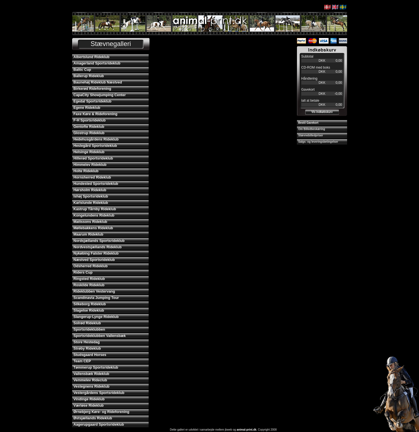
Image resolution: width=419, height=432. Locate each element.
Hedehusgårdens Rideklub (96, 139)
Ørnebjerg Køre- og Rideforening (101, 412)
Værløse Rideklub (89, 405)
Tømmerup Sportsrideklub (96, 367)
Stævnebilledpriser (310, 135)
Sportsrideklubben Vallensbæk (100, 336)
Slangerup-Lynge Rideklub (96, 317)
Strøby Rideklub (87, 348)
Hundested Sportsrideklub (96, 184)
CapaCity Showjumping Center (100, 95)
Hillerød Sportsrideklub (93, 158)
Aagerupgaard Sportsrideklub (99, 424)
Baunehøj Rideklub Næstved (98, 82)
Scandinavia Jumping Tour (96, 298)
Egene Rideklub (87, 108)
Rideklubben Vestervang (94, 291)
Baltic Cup (82, 70)
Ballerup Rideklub (89, 76)
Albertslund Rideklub (92, 57)
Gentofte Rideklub (89, 127)
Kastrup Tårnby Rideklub (95, 209)
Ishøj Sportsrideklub (91, 196)
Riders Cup (83, 272)
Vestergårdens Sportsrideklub (99, 393)
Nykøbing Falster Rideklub (96, 253)
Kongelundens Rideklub (94, 215)
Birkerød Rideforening (92, 89)
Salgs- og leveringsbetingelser (318, 141)
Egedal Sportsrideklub (93, 101)
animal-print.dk (246, 429)
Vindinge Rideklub (89, 399)
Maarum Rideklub (88, 234)
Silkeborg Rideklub (90, 304)
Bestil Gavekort (308, 122)
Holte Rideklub (86, 171)
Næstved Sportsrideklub (94, 260)
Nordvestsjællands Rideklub (98, 247)
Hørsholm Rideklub (90, 190)
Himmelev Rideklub (90, 165)
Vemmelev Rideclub (90, 380)
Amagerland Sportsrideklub (97, 63)
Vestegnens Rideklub (92, 386)
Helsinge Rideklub (89, 152)
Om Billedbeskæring (311, 129)
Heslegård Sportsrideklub (95, 146)
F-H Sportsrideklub (90, 120)
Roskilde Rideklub (89, 285)
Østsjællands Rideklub (93, 418)
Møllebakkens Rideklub (93, 228)
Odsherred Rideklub (91, 266)
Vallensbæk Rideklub (91, 374)
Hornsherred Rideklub (92, 177)
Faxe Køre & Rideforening (96, 114)
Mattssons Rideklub (90, 222)
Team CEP (82, 361)
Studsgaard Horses (90, 355)
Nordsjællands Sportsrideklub (99, 241)
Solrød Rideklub (87, 323)
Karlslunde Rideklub (91, 203)
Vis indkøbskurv (322, 112)
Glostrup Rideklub (89, 133)
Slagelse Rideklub (89, 310)
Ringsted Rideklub (89, 279)
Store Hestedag (87, 342)
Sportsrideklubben (89, 329)
